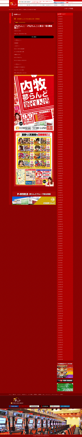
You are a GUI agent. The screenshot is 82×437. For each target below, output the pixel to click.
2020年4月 (60, 185)
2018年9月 (60, 231)
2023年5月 (60, 98)
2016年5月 (60, 298)
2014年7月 (60, 352)
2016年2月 (60, 306)
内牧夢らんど (20, 9)
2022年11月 (61, 113)
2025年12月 (61, 26)
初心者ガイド (24, 394)
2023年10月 (61, 86)
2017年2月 (60, 277)
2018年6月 (60, 238)
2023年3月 (60, 103)
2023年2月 (60, 105)
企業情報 (39, 394)
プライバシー (61, 0)
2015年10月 (61, 315)
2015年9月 (60, 318)
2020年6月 (60, 183)
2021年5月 (60, 156)
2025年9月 (60, 33)
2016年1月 (60, 308)
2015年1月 (60, 337)
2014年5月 (60, 354)
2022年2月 (60, 134)
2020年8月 (60, 178)
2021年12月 (61, 139)
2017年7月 (60, 265)
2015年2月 (60, 335)
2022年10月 (61, 115)
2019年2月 (60, 219)
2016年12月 (61, 282)
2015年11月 (61, 313)
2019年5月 (60, 212)
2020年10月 (61, 173)
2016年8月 (60, 291)
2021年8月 (60, 149)
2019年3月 (60, 216)
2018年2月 (60, 248)
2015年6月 (60, 325)
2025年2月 (60, 50)
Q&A (43, 394)
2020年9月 (60, 175)
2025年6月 (60, 40)
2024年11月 (61, 57)
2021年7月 (60, 151)
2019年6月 (60, 209)
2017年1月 (60, 279)
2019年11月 (61, 197)
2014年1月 (60, 356)
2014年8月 (60, 349)
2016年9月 (60, 289)
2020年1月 (60, 192)
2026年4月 (60, 16)
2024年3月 (60, 76)
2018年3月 (60, 245)
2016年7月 (60, 294)
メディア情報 (16, 9)
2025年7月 (60, 38)
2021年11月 (61, 142)
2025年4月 (60, 45)
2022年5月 (60, 127)
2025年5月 (60, 43)
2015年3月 (60, 332)
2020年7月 (60, 180)
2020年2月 (60, 190)
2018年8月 (60, 233)
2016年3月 (60, 303)
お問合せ (65, 0)
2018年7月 (60, 236)
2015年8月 (60, 320)
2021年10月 (61, 144)
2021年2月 (60, 163)
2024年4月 (60, 74)
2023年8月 (60, 91)
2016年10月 (61, 286)
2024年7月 (60, 67)
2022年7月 (60, 122)
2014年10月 (61, 344)
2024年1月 (60, 81)
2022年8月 (60, 120)
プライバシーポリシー (55, 394)
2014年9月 (60, 347)
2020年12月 (61, 168)
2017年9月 (60, 260)
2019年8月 (60, 204)
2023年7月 (60, 93)
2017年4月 (60, 272)
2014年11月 (61, 342)
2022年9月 (60, 117)
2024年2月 (60, 79)
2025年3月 (60, 47)
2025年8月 (60, 35)
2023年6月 (60, 96)
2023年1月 (60, 108)
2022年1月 (60, 137)
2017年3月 (60, 274)
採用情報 (35, 394)
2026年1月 (60, 23)
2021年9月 (60, 146)
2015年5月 (60, 327)
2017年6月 (60, 267)
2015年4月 (60, 330)
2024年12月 (61, 55)
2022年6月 (60, 125)
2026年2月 (60, 21)
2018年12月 (61, 224)
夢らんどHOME (11, 9)
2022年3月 (60, 132)
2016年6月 (60, 296)
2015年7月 (60, 323)
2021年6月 (60, 154)
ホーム (10, 394)
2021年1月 (60, 166)
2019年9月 (60, 202)
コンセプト (19, 394)
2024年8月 (60, 64)
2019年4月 (60, 214)
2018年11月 (61, 226)
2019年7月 (60, 207)
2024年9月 (60, 62)
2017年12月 (61, 253)
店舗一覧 (14, 394)
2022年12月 (61, 110)
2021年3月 (60, 161)
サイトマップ (57, 0)
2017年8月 (60, 262)
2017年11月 (61, 255)
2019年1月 (60, 221)
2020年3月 (60, 187)
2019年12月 (61, 195)
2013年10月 (61, 359)
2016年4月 (60, 301)
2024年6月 (60, 69)
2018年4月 (60, 243)
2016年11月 (61, 284)
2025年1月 (60, 52)
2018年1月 (60, 250)
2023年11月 (61, 84)
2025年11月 (61, 28)
